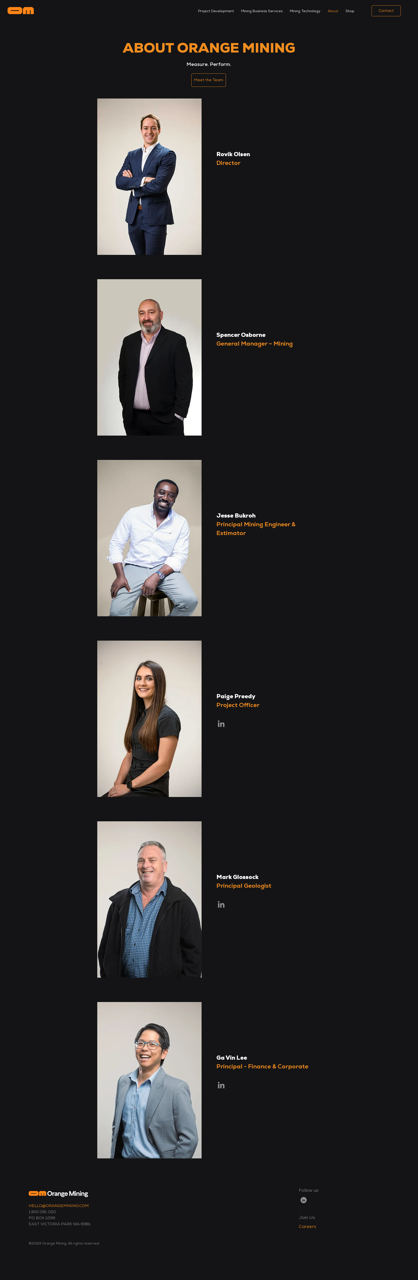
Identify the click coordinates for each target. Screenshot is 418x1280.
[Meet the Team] (208, 80)
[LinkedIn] (304, 1200)
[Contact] (386, 10)
